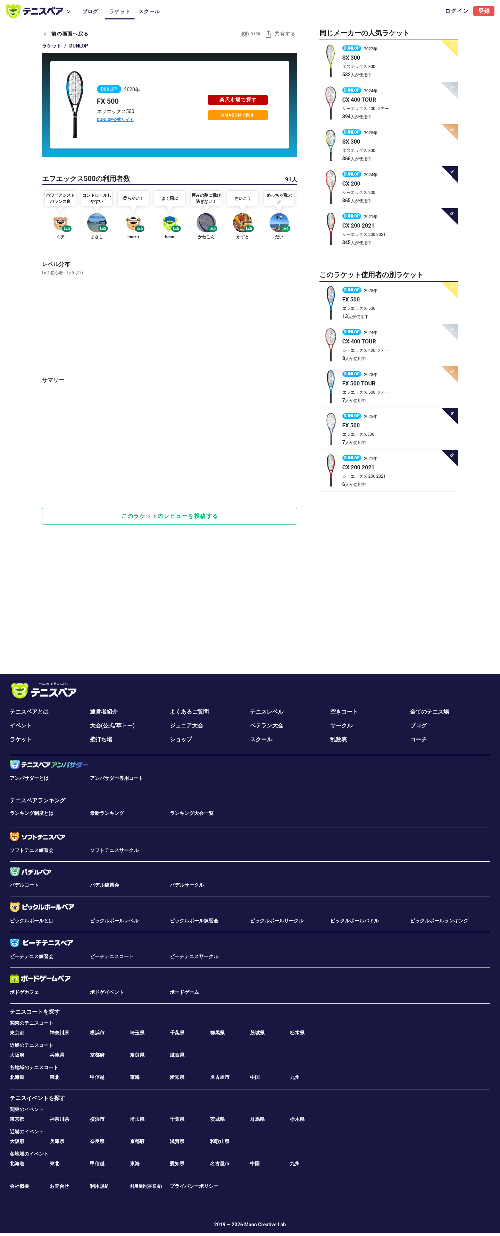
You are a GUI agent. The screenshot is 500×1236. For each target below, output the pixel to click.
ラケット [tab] (268, 11)
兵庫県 (57, 1055)
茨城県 (257, 1032)
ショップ (181, 739)
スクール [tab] (297, 11)
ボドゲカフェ (24, 992)
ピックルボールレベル (114, 920)
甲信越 (97, 1077)
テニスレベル (266, 711)
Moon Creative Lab (265, 1224)
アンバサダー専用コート (116, 778)
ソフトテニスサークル (114, 850)
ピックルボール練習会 (194, 920)
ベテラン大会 (266, 725)
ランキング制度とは (31, 813)
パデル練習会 (104, 885)
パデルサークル (187, 885)
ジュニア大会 (186, 725)
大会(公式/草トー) (112, 725)
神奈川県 (59, 1032)
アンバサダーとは (29, 778)
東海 (135, 1077)
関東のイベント (27, 1109)
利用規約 (99, 1186)
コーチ (418, 739)
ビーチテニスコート (112, 956)
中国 (255, 1077)
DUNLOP (78, 46)
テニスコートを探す (35, 1011)
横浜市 (97, 1032)
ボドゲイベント (107, 992)
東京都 (17, 1032)
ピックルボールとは (31, 920)
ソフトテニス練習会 (31, 850)
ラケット (51, 46)
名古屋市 (220, 1077)
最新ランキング (107, 813)
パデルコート (24, 885)
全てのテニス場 (429, 711)
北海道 (17, 1077)
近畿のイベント (27, 1131)
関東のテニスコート (31, 1023)
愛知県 (177, 1077)
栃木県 (297, 1032)
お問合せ (59, 1186)
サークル (341, 725)
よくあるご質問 (189, 711)
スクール (261, 739)
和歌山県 (220, 1141)
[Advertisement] (169, 478)
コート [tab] (82, 11)
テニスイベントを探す (37, 1098)
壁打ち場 (101, 739)
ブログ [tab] (239, 11)
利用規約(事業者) (146, 1186)
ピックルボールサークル (276, 920)
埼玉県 (137, 1032)
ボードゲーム (184, 992)
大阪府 (17, 1055)
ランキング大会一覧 (192, 813)
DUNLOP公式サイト (115, 119)
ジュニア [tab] (179, 11)
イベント (21, 725)
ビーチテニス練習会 (31, 956)
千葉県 (177, 1032)
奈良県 (137, 1055)
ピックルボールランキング (439, 920)
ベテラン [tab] (209, 11)
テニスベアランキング (37, 800)
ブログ (418, 725)
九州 (295, 1077)
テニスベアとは (29, 711)
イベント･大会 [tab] (116, 11)
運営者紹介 (104, 711)
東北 (54, 1077)
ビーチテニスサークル (194, 956)
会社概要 (19, 1186)
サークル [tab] (150, 11)
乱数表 (338, 739)
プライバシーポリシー (194, 1186)
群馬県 (217, 1032)
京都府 (97, 1055)
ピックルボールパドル (354, 920)
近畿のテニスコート (31, 1045)
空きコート (344, 711)
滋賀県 (177, 1055)
